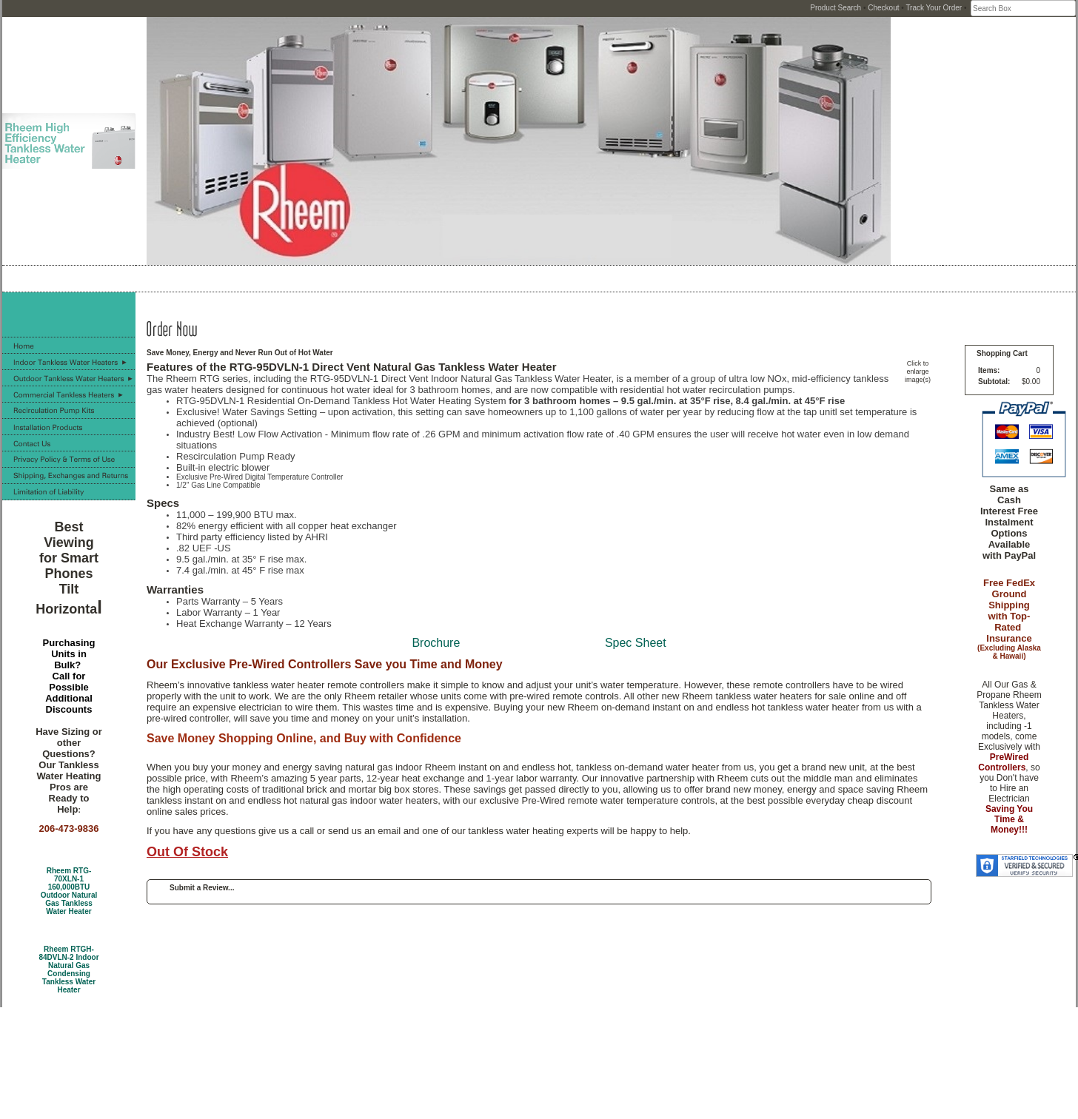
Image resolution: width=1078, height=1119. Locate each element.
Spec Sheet (635, 642)
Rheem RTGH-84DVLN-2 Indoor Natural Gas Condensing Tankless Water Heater (68, 969)
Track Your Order (933, 8)
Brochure (436, 642)
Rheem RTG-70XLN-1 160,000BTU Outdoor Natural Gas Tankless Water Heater (69, 891)
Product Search (835, 8)
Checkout (883, 8)
